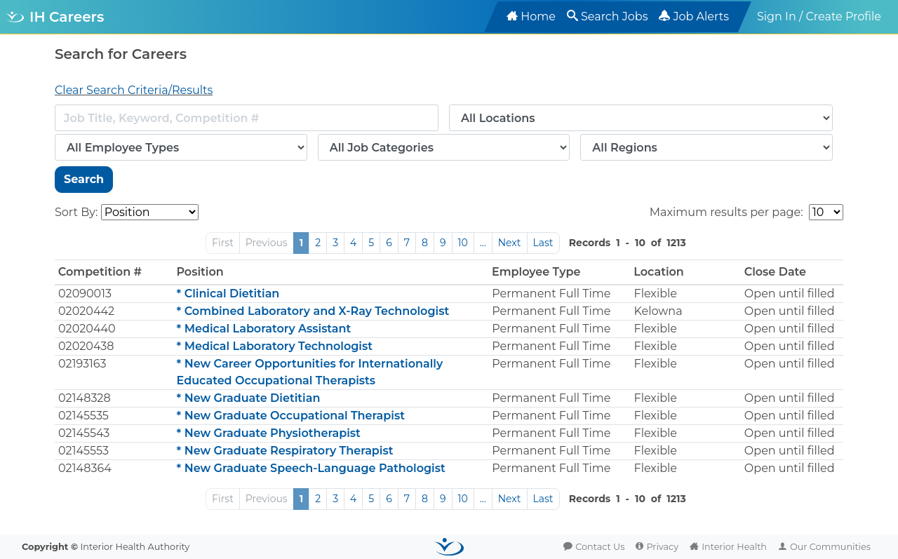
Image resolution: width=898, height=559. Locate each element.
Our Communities (830, 546)
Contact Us (599, 546)
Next (509, 242)
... (483, 242)
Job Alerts (701, 16)
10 (463, 242)
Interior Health (734, 546)
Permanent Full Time (551, 293)
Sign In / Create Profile (819, 16)
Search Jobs (614, 16)
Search (84, 179)
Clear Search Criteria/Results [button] (134, 90)
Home (538, 16)
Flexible (656, 293)
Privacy (662, 546)
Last (543, 242)
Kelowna (658, 311)
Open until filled (789, 293)
